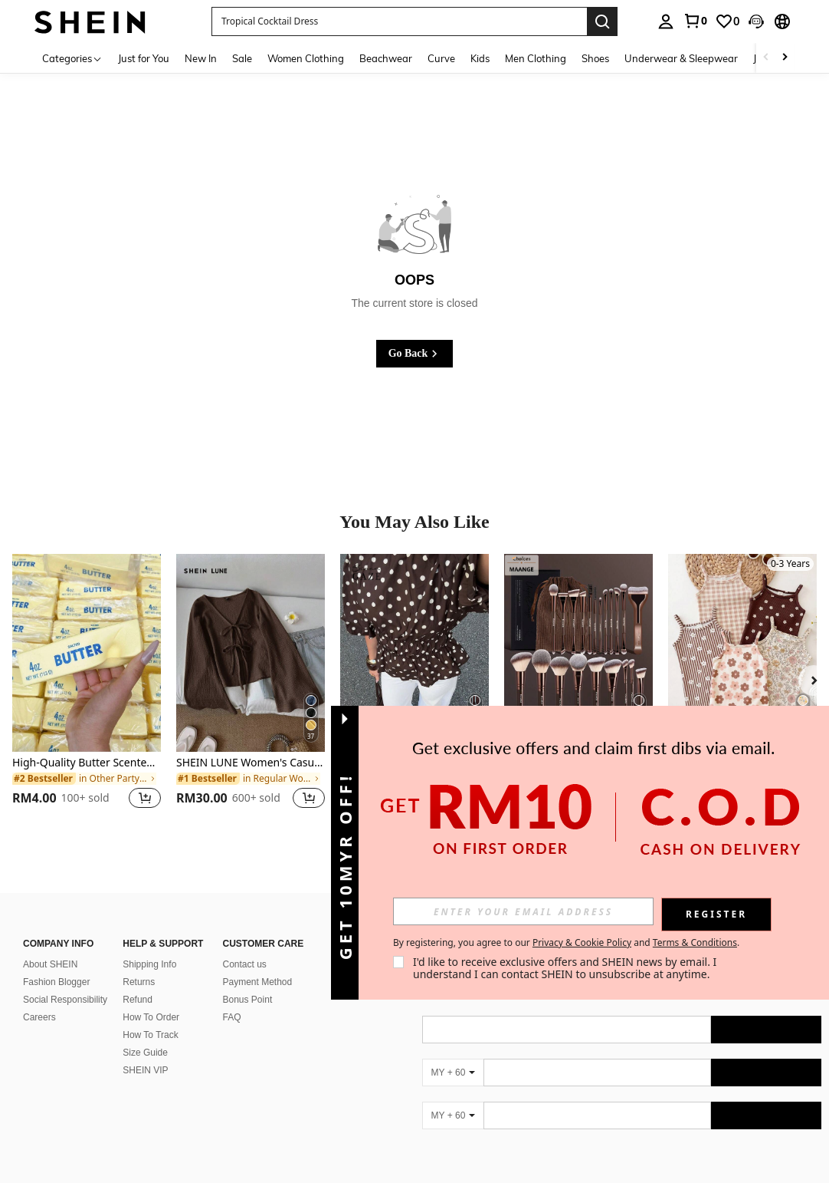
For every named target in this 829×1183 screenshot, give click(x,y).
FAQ (232, 1017)
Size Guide (145, 1052)
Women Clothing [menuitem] (305, 58)
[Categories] (72, 58)
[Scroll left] (766, 58)
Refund (137, 999)
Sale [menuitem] (242, 58)
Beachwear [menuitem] (385, 58)
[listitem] (86, 690)
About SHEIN (50, 964)
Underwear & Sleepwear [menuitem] (681, 58)
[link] (695, 21)
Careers (39, 1017)
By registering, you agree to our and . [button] (566, 943)
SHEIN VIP (145, 1070)
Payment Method (258, 982)
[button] (399, 21)
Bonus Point (248, 999)
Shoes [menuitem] (595, 58)
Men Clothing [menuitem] (535, 58)
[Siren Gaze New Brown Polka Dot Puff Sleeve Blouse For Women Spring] (414, 653)
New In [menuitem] (201, 58)
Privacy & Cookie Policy (581, 942)
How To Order (151, 1017)
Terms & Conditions (695, 942)
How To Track (150, 1035)
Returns (139, 982)
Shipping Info (149, 964)
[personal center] (666, 21)
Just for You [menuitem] (143, 58)
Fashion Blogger (56, 982)
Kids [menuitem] (480, 58)
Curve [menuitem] (441, 58)
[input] (523, 911)
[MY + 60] (452, 1072)
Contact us (245, 964)
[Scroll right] (784, 58)
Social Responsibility (65, 999)
